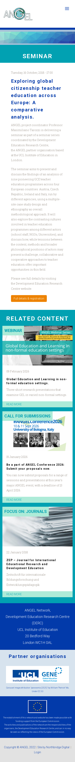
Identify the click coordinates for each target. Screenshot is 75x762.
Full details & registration (29, 298)
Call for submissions (27, 416)
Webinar (13, 330)
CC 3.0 (40, 691)
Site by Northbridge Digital (53, 747)
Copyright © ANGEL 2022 (20, 747)
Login (37, 752)
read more (14, 404)
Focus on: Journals (25, 511)
